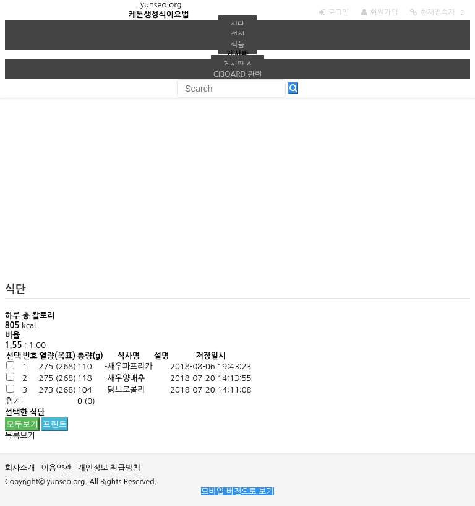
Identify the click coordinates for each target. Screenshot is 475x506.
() (57, 366)
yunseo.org (161, 5)
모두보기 (22, 424)
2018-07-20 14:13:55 (210, 378)
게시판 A (237, 64)
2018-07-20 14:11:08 (210, 390)
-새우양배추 (125, 378)
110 (84, 366)
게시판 (237, 54)
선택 (13, 356)
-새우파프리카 (129, 366)
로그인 (338, 12)
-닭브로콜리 (125, 390)
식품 (238, 44)
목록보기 (20, 436)
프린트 (55, 424)
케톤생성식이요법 (159, 15)
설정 (238, 34)
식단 (238, 24)
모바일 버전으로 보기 (237, 491)
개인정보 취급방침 (108, 468)
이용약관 (56, 468)
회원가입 (384, 12)
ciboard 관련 (237, 74)
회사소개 (20, 468)
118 (84, 378)
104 (84, 390)
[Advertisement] (238, 197)
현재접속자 (437, 12)
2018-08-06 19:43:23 (210, 366)
